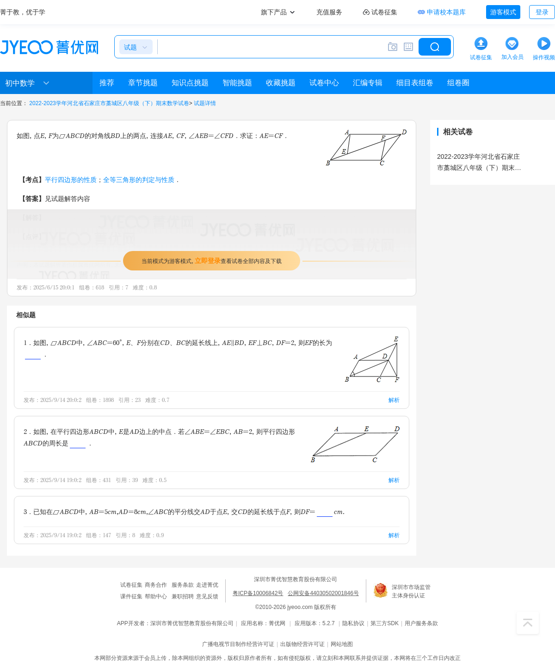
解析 (394, 399)
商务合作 (156, 585)
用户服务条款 (421, 623)
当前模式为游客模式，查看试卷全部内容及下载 (212, 260)
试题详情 (205, 103)
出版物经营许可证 (302, 644)
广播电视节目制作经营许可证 (238, 644)
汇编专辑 (367, 83)
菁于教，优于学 (22, 12)
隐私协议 (353, 623)
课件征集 (131, 596)
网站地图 (342, 644)
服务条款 (183, 585)
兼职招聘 (183, 596)
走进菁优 (207, 585)
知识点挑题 (190, 83)
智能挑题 (237, 83)
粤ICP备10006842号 (258, 593)
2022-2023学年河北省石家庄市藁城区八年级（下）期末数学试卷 (109, 103)
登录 (542, 12)
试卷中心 (324, 83)
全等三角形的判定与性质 (138, 179)
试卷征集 (131, 585)
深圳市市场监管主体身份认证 (411, 591)
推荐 (106, 83)
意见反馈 (207, 596)
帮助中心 (156, 596)
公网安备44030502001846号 (323, 593)
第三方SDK (384, 623)
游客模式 (503, 12)
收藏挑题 (281, 83)
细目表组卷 (414, 83)
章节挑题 (143, 83)
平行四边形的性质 (71, 179)
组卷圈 (458, 83)
